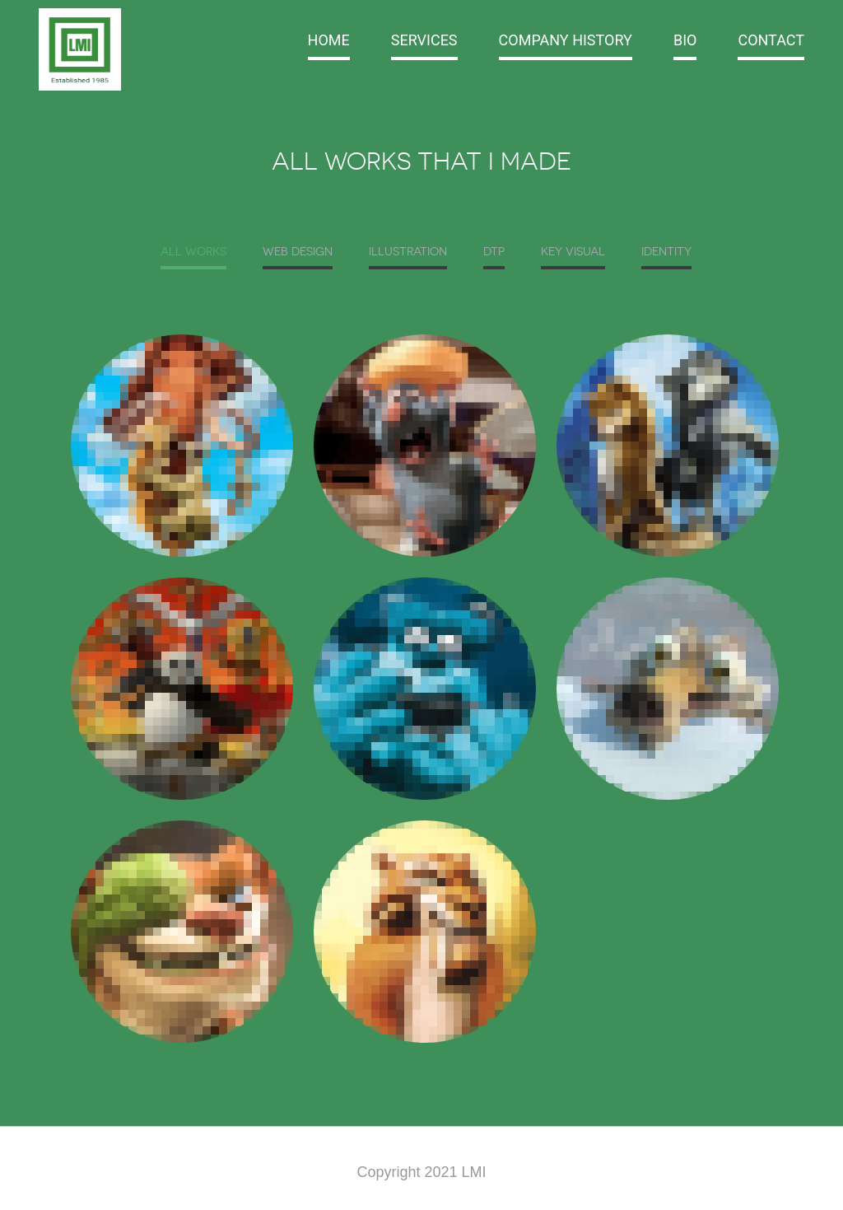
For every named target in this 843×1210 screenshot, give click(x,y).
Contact (771, 40)
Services (424, 40)
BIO (685, 40)
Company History (565, 40)
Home (329, 40)
